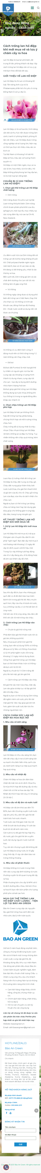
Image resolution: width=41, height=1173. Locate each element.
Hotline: (13, 1105)
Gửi (20, 1144)
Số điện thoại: (10, 1135)
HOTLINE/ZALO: (16, 1043)
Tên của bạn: (10, 1127)
